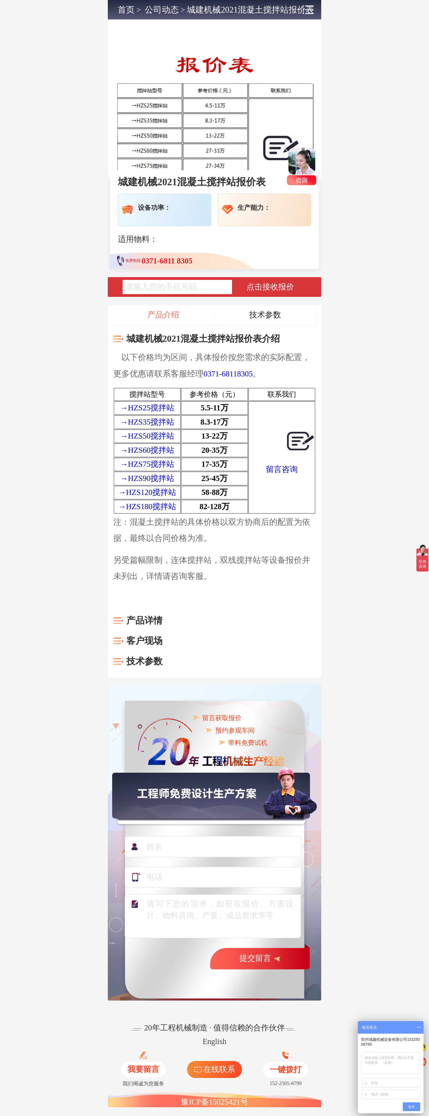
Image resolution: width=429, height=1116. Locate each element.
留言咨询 (282, 469)
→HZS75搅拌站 (147, 464)
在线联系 (214, 1069)
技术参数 (265, 315)
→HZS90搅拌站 (147, 478)
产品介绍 (163, 315)
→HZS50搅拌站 (147, 436)
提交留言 (260, 958)
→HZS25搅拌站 (147, 408)
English (214, 1041)
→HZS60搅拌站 (147, 450)
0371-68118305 (228, 374)
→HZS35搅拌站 (147, 422)
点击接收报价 (270, 287)
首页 (126, 10)
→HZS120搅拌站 (147, 492)
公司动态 (162, 10)
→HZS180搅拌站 (147, 506)
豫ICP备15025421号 (214, 1102)
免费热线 (154, 261)
